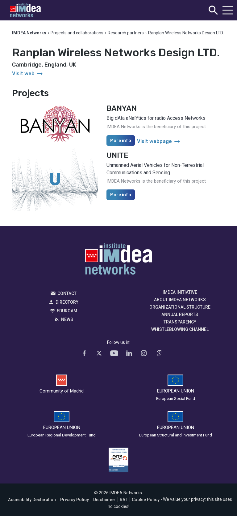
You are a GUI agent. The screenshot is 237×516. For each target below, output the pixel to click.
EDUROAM (67, 310)
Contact (67, 293)
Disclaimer (104, 499)
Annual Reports (179, 314)
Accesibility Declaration (32, 499)
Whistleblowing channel (180, 329)
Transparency (180, 321)
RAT (123, 499)
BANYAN (121, 108)
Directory (67, 302)
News (67, 319)
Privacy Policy (74, 499)
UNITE (117, 155)
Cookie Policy (146, 499)
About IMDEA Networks (180, 299)
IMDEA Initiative (180, 292)
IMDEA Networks (118, 260)
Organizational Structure (179, 307)
